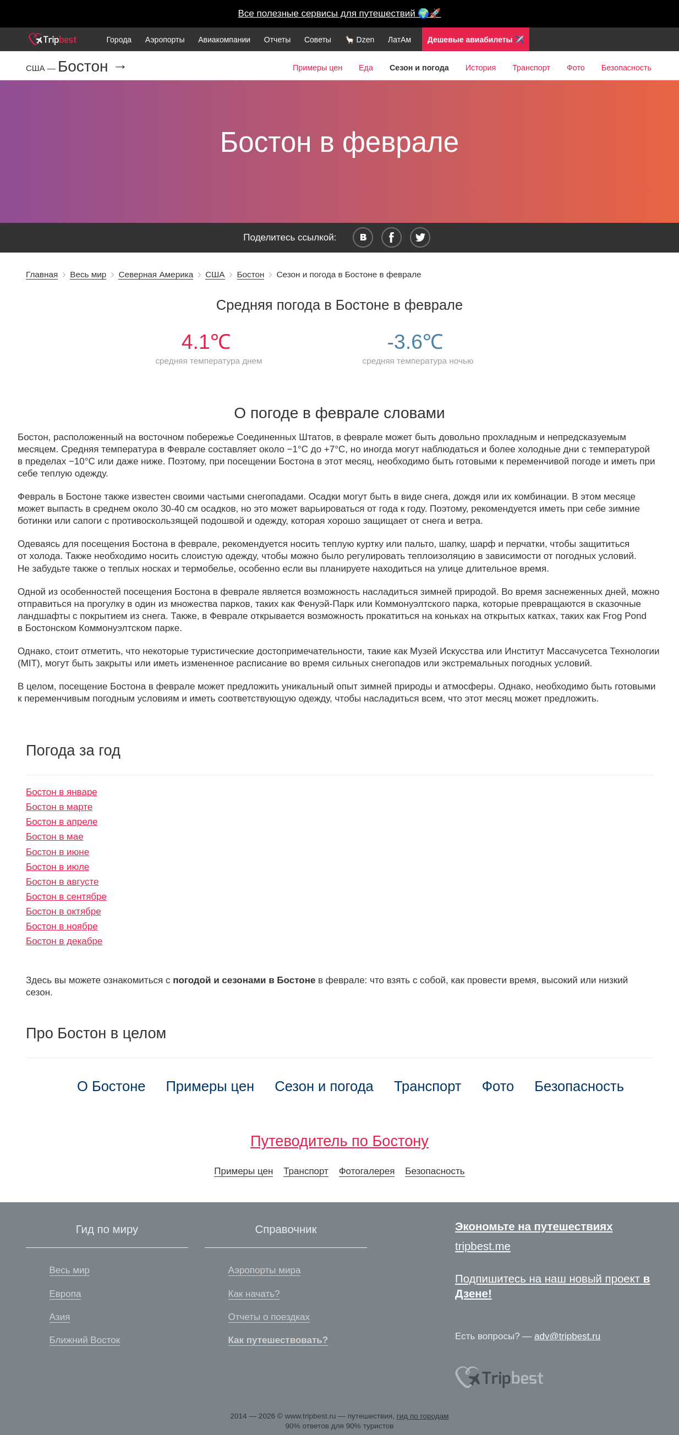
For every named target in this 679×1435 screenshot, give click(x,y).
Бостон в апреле (61, 822)
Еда (366, 67)
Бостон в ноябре (62, 926)
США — (42, 68)
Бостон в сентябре (66, 896)
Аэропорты (165, 39)
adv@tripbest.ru (567, 1336)
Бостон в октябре (63, 911)
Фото (576, 67)
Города (119, 39)
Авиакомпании (224, 39)
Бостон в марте (59, 807)
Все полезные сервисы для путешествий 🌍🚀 (339, 13)
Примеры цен (317, 67)
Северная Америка (155, 274)
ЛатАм (399, 39)
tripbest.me (483, 1246)
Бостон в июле (57, 867)
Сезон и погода (324, 1086)
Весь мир (88, 274)
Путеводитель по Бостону (339, 1140)
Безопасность (626, 67)
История (481, 67)
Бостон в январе (61, 792)
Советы (317, 39)
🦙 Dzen (360, 39)
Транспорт (531, 67)
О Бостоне (111, 1086)
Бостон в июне (57, 852)
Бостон (251, 274)
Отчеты (277, 39)
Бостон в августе (62, 882)
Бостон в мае (55, 836)
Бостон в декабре (64, 941)
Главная (42, 274)
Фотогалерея (367, 1171)
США (214, 274)
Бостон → (93, 66)
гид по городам (423, 1416)
